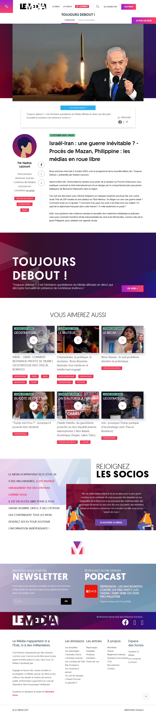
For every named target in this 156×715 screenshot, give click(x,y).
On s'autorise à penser (72, 670)
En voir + (132, 288)
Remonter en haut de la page (146, 696)
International (24, 204)
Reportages (91, 647)
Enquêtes (90, 651)
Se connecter (110, 6)
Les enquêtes (71, 647)
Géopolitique (20, 376)
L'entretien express (74, 658)
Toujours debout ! (78, 108)
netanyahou (19, 382)
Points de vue (92, 661)
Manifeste (111, 647)
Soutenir (128, 6)
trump (33, 382)
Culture (85, 442)
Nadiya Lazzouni (25, 164)
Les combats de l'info (75, 661)
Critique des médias (24, 198)
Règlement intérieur (116, 654)
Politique (81, 382)
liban (45, 376)
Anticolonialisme (66, 376)
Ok (66, 601)
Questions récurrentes (117, 658)
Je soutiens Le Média (111, 522)
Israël (24, 210)
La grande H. (71, 682)
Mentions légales (134, 710)
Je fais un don (144, 20)
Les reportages (72, 651)
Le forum (67, 6)
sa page (30, 190)
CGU (109, 661)
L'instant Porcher (73, 679)
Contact (111, 668)
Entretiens (90, 658)
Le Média (36, 620)
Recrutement (113, 665)
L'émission (70, 20)
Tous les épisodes (86, 20)
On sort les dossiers (74, 675)
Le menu (56, 6)
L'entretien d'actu (73, 654)
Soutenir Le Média (133, 653)
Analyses (90, 654)
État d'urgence (72, 665)
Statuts (110, 651)
